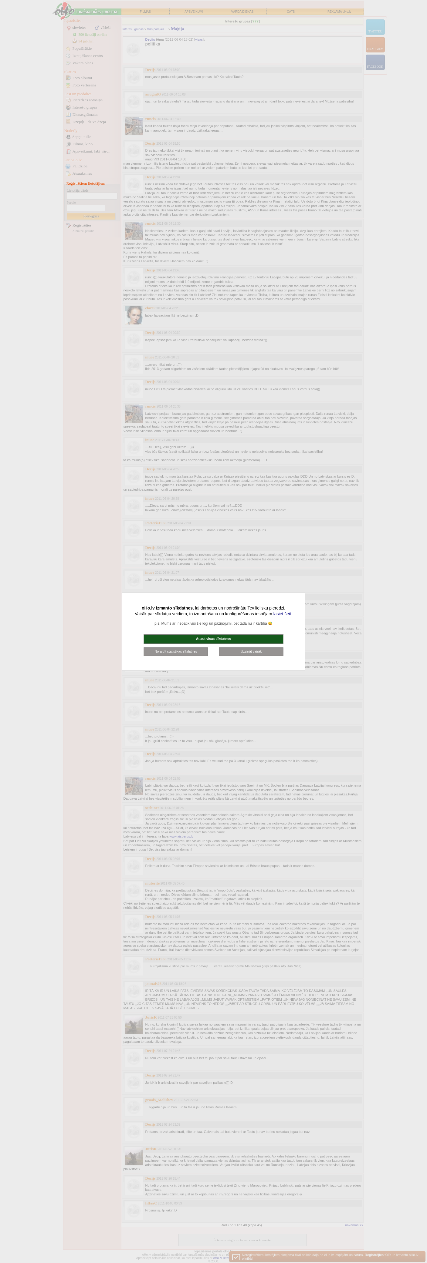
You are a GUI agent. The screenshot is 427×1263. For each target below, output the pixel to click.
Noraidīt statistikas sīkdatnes (175, 651)
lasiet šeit (282, 613)
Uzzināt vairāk (251, 651)
